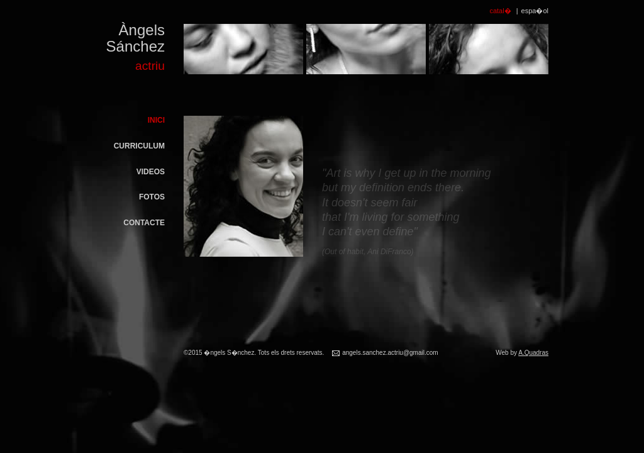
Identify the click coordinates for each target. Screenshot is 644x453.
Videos (150, 171)
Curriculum (139, 146)
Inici (156, 120)
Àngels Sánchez (127, 49)
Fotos (152, 197)
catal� (500, 10)
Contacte (144, 222)
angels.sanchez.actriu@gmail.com (390, 352)
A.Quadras (533, 352)
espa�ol (534, 10)
